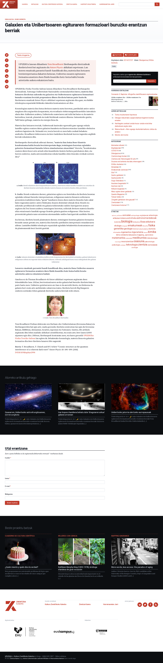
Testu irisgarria (23, 55)
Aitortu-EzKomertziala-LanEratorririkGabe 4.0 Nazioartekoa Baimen (43, 658)
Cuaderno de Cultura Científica (20, 536)
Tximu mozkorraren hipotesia (126, 115)
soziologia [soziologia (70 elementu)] (122, 245)
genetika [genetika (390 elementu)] (118, 228)
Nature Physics (56, 67)
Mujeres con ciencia (67, 536)
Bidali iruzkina (12, 503)
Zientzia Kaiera (85, 604)
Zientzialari (115, 202)
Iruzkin (8, 458)
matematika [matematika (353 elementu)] (118, 237)
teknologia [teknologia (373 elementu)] (132, 244)
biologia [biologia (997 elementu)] (126, 221)
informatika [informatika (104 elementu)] (117, 232)
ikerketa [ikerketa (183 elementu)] (152, 229)
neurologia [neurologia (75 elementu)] (118, 242)
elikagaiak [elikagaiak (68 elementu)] (124, 226)
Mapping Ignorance (120, 536)
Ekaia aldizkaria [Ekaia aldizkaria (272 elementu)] (147, 221)
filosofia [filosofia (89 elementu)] (145, 226)
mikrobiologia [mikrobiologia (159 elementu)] (152, 238)
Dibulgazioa (9, 19)
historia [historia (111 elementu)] (135, 229)
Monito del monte (121, 135)
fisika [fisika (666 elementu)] (151, 225)
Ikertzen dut (115, 186)
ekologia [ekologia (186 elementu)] (117, 226)
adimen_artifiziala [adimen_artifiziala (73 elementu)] (117, 215)
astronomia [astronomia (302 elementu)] (142, 218)
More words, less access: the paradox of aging (132, 567)
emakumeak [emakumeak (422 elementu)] (135, 225)
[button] (6, 55)
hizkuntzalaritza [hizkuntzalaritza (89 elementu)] (143, 229)
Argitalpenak (116, 148)
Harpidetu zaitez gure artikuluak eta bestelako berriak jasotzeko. (131, 76)
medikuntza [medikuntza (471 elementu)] (139, 237)
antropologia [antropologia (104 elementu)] (135, 215)
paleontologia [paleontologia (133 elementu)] (149, 242)
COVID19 (114, 151)
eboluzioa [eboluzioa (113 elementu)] (136, 222)
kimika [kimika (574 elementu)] (152, 231)
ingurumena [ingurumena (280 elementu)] (137, 232)
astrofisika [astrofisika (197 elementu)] (131, 218)
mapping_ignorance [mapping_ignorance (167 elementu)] (145, 235)
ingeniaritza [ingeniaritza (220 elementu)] (126, 232)
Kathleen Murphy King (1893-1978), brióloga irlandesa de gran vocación (77, 568)
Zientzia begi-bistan (119, 156)
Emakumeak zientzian (119, 170)
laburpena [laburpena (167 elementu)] (132, 235)
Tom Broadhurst (55, 64)
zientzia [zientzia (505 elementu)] (142, 244)
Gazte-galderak (117, 175)
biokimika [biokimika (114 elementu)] (117, 222)
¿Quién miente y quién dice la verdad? (21, 567)
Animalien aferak (117, 145)
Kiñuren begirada (117, 189)
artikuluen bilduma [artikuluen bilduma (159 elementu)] (120, 218)
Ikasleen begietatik (118, 183)
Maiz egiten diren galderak (121, 192)
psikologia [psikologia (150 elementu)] (116, 245)
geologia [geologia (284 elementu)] (128, 228)
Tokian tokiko (116, 197)
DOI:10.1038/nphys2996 (25, 352)
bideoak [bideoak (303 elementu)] (153, 218)
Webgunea (9, 494)
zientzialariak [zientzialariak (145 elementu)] (152, 245)
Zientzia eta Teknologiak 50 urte (123, 159)
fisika (114, 66)
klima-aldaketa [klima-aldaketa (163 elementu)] (122, 235)
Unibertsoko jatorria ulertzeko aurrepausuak (131, 412)
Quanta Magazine (118, 194)
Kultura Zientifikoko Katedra (55, 604)
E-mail (8, 486)
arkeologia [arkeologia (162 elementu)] (153, 215)
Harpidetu (151, 81)
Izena (7, 478)
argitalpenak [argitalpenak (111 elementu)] (144, 215)
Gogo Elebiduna (117, 181)
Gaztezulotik (116, 178)
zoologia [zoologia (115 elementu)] (135, 247)
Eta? (113, 172)
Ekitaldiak (115, 167)
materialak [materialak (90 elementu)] (128, 238)
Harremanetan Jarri (110, 604)
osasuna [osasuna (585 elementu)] (139, 241)
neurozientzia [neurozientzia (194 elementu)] (127, 241)
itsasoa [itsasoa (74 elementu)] (145, 232)
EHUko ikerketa (20, 19)
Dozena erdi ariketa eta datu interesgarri (126, 162)
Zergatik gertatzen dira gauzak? (123, 200)
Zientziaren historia (118, 205)
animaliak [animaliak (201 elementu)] (126, 215)
